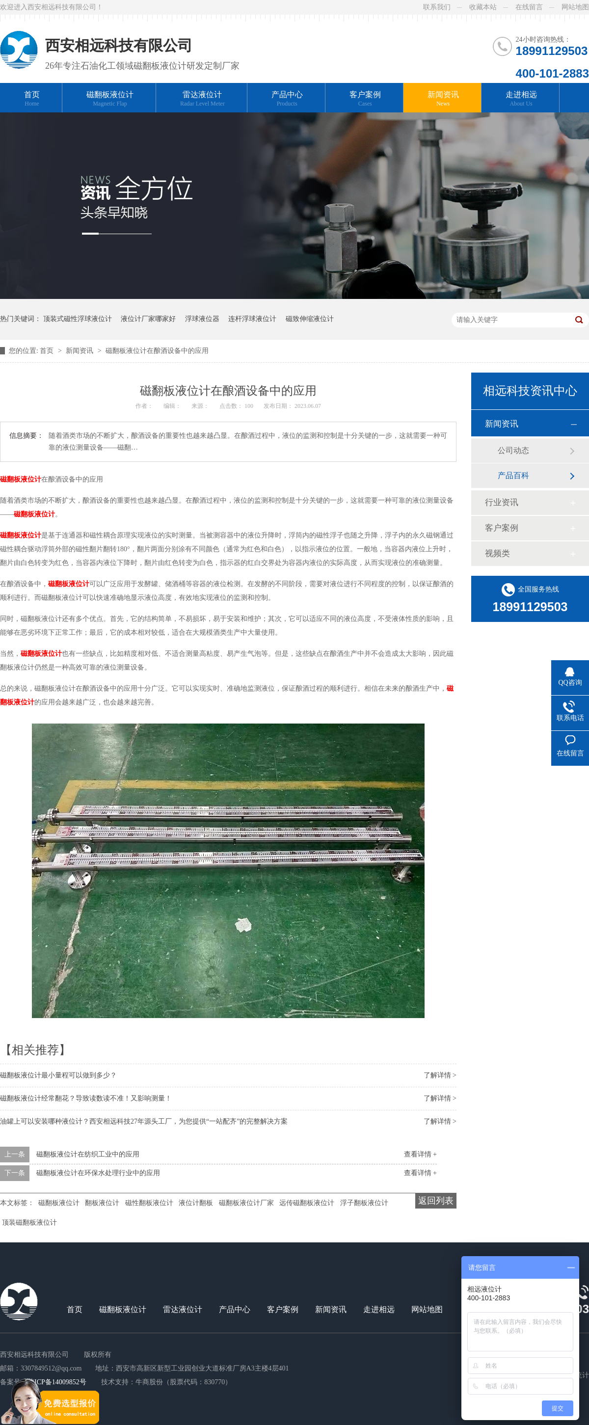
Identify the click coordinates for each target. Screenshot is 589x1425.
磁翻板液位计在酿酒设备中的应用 (157, 350)
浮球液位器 (202, 319)
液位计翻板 (196, 1203)
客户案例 (365, 99)
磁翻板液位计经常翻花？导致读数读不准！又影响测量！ (86, 1098)
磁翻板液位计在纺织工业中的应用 (87, 1154)
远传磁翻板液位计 (306, 1203)
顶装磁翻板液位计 (29, 1222)
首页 (32, 99)
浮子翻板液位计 (364, 1203)
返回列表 (436, 1201)
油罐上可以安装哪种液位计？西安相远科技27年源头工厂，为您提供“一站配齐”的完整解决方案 (144, 1121)
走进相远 (521, 99)
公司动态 (513, 450)
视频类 (497, 553)
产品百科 (513, 475)
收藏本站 (483, 7)
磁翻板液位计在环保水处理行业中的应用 (98, 1173)
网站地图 (575, 7)
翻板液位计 (102, 1203)
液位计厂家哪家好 (148, 319)
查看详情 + (420, 1154)
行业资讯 (501, 502)
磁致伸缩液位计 (310, 319)
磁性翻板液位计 (149, 1203)
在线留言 (529, 7)
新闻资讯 (443, 99)
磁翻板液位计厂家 (246, 1203)
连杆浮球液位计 (252, 319)
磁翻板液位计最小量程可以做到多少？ (58, 1075)
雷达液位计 (202, 99)
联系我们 (437, 7)
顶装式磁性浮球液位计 (77, 319)
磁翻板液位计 (110, 99)
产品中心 (287, 99)
